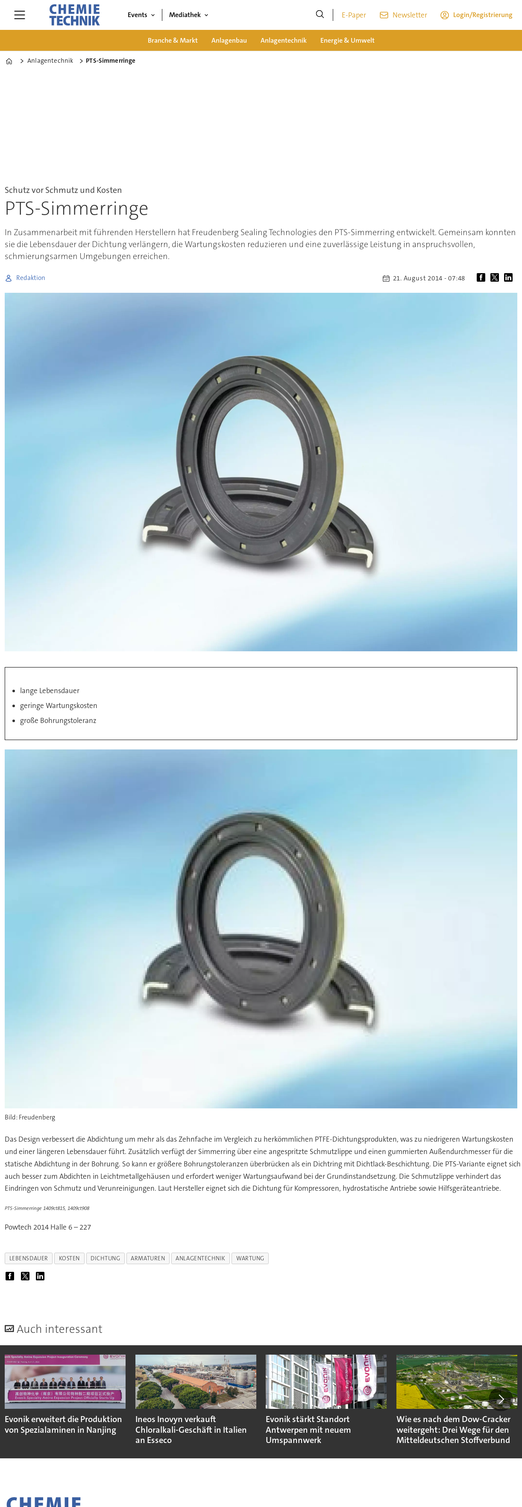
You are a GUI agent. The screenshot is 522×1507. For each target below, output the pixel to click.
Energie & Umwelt (347, 40)
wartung (250, 1258)
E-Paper (354, 15)
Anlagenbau (229, 40)
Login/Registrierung (483, 14)
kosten (69, 1258)
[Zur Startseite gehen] (74, 14)
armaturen (148, 1258)
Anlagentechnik (284, 40)
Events (137, 14)
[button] (501, 1399)
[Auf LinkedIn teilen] (510, 278)
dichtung (105, 1258)
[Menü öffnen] (20, 15)
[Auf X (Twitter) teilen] (496, 278)
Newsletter (410, 15)
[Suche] (319, 14)
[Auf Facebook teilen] (482, 278)
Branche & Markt (173, 40)
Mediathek (185, 14)
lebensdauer (28, 1258)
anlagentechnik (201, 1258)
